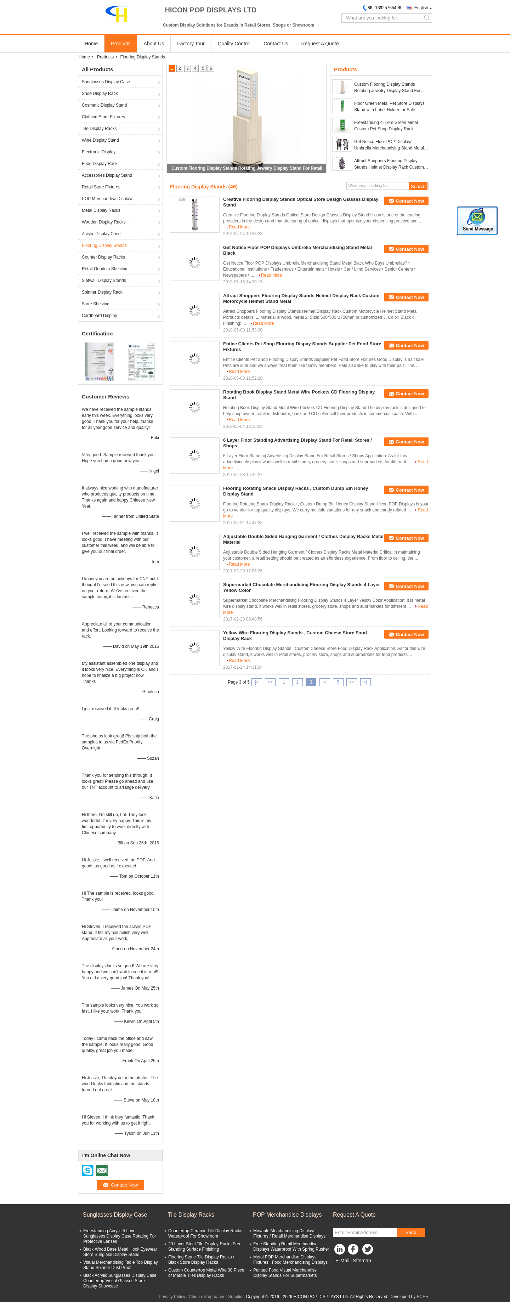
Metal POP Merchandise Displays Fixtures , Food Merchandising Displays (290, 1260)
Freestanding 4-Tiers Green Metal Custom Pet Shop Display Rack (386, 125)
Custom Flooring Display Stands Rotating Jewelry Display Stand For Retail (246, 168)
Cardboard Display (99, 315)
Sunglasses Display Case (106, 81)
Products (120, 43)
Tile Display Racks (99, 128)
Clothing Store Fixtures (103, 116)
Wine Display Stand (100, 140)
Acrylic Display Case (101, 233)
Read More (239, 227)
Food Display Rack (100, 163)
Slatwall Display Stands (104, 280)
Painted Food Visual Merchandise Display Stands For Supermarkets (285, 1273)
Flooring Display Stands (104, 245)
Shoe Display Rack (100, 93)
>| (365, 682)
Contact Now (410, 201)
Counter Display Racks (103, 257)
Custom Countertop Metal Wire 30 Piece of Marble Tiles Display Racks (206, 1273)
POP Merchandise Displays (108, 198)
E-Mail (342, 1260)
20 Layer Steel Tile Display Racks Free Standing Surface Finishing (205, 1246)
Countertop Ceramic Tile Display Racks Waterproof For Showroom (205, 1233)
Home (91, 43)
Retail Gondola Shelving (105, 268)
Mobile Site (345, 1269)
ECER (423, 1296)
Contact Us (276, 43)
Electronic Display (98, 151)
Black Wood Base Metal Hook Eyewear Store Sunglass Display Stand (120, 1252)
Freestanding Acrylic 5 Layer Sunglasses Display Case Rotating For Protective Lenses (119, 1236)
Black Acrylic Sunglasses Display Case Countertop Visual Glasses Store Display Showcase (120, 1281)
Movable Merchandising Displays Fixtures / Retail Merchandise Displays (289, 1233)
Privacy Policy (172, 1296)
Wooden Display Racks (104, 222)
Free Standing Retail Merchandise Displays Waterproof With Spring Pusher (291, 1246)
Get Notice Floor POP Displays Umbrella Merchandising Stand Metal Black (389, 145)
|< (257, 682)
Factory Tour (191, 43)
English (421, 7)
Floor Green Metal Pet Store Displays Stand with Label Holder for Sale (389, 106)
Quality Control (234, 43)
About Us (154, 43)
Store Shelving (95, 303)
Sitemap (362, 1260)
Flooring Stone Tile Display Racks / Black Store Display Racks (201, 1260)
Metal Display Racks (101, 210)
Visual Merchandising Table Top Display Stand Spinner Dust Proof (120, 1265)
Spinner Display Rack (102, 292)
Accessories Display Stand (107, 175)
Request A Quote (320, 43)
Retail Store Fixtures (101, 187)
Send (410, 1232)
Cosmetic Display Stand (104, 105)
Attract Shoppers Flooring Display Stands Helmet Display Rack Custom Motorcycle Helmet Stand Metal (389, 164)
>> (351, 682)
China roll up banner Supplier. (217, 1296)
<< (270, 682)
